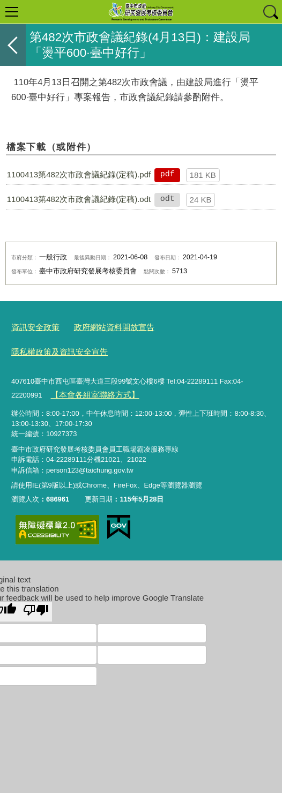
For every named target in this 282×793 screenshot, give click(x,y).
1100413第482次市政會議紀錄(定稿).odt (79, 199)
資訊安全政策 (32, 325)
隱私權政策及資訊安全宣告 (193, 325)
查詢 (270, 12)
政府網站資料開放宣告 (102, 325)
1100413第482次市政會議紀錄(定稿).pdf (79, 174)
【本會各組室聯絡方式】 (88, 366)
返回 (13, 45)
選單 (12, 12)
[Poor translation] (36, 582)
